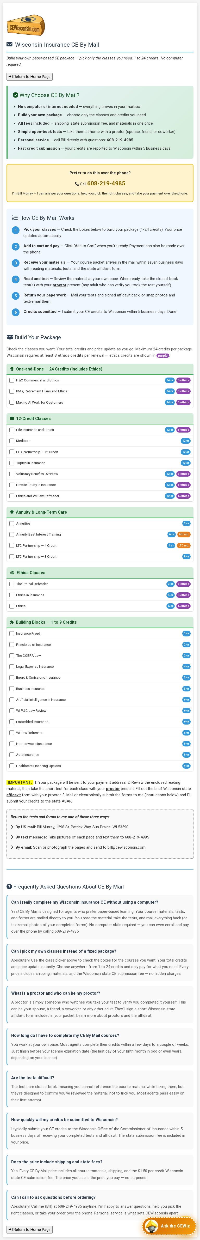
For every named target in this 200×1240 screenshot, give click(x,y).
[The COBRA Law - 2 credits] (11, 655)
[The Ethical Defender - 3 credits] (11, 584)
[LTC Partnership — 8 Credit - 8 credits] (11, 556)
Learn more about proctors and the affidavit (113, 1015)
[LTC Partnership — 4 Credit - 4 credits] (11, 545)
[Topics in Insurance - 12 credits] (11, 463)
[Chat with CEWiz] (169, 1226)
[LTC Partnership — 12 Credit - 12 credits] (11, 451)
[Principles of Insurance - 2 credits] (11, 644)
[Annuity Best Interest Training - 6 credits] (11, 534)
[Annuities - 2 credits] (11, 523)
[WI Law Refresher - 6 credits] (11, 732)
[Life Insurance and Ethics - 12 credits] (11, 430)
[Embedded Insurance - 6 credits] (11, 721)
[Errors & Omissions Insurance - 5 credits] (11, 677)
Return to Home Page (30, 76)
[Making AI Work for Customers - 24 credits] (11, 402)
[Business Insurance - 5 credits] (11, 688)
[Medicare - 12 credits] (11, 441)
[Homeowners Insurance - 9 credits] (11, 743)
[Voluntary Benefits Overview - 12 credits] (11, 474)
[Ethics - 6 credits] (11, 606)
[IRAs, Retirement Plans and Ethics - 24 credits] (11, 391)
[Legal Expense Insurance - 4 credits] (11, 666)
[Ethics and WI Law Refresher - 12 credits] (11, 496)
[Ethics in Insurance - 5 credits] (11, 595)
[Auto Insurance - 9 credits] (11, 754)
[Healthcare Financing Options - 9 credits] (11, 765)
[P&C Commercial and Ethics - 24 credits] (11, 380)
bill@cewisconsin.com (127, 847)
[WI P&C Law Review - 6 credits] (11, 710)
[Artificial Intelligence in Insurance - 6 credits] (11, 699)
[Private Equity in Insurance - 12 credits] (11, 485)
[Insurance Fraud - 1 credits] (11, 633)
